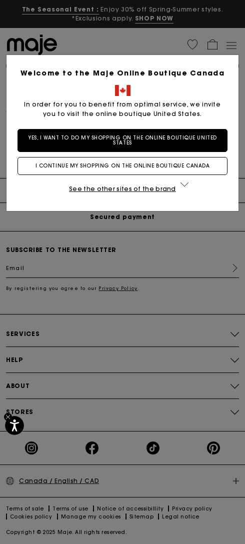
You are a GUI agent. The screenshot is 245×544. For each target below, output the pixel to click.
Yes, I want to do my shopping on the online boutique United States (122, 140)
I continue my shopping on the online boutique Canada (123, 165)
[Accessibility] (14, 425)
